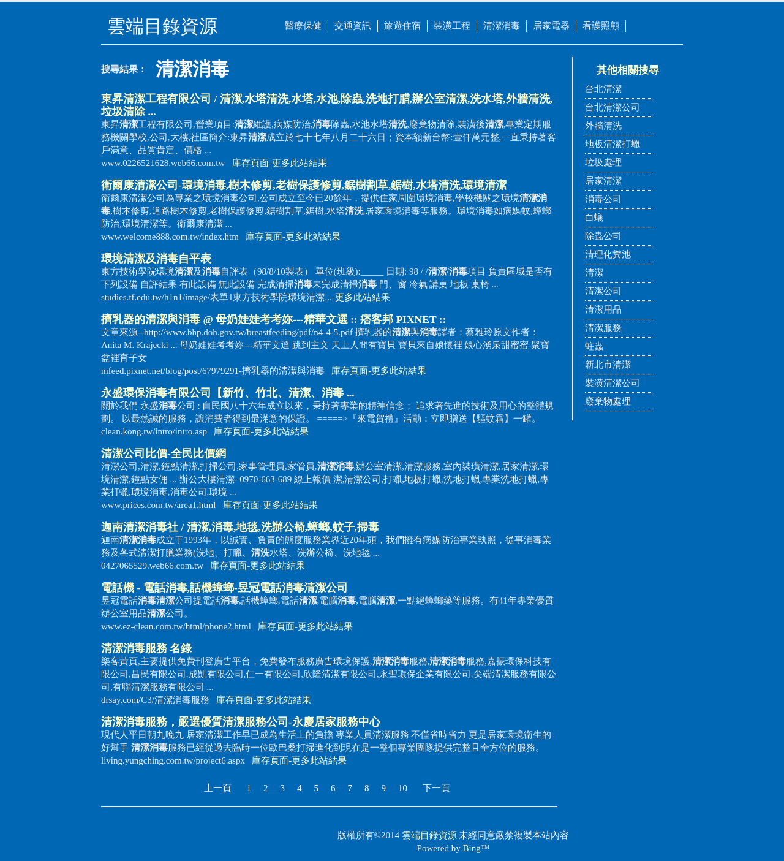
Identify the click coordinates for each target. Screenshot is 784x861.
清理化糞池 (608, 254)
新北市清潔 (608, 365)
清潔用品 (603, 309)
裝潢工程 (452, 26)
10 (402, 788)
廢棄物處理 (608, 401)
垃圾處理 (603, 162)
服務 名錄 (146, 648)
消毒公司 (603, 199)
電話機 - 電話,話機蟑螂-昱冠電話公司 (224, 588)
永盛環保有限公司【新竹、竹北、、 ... (228, 393)
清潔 (594, 273)
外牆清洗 (603, 126)
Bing (472, 848)
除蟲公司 (603, 236)
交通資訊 (352, 26)
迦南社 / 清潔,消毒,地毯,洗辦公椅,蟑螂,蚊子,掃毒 (240, 527)
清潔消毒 (501, 26)
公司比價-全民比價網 (163, 453)
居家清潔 (603, 181)
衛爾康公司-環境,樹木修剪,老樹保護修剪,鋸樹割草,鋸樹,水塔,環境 (304, 185)
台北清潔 (603, 89)
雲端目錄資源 (429, 835)
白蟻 (594, 217)
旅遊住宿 (402, 26)
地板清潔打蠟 (612, 144)
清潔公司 (603, 291)
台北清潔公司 (612, 107)
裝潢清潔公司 (612, 383)
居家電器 (551, 26)
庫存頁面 (250, 163)
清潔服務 (603, 328)
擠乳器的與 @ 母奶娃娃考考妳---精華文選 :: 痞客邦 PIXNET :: (273, 319)
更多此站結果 (299, 163)
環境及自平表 (156, 258)
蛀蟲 (594, 346)
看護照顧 (600, 26)
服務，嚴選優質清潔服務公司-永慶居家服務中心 (240, 722)
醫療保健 (303, 26)
